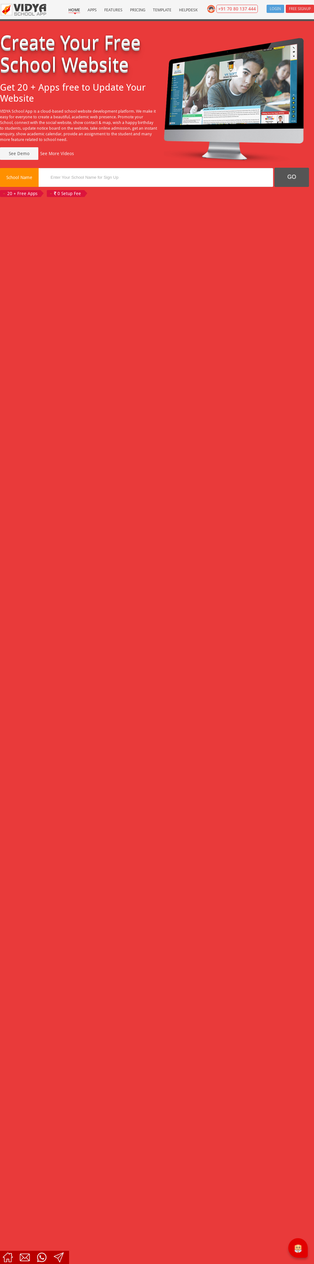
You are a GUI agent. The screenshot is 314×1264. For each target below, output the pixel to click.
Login (275, 9)
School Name (19, 177)
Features (113, 10)
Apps (92, 10)
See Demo (19, 153)
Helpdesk (188, 10)
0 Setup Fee (67, 193)
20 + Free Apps (22, 193)
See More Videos (57, 153)
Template (162, 10)
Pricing (137, 10)
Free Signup (300, 9)
